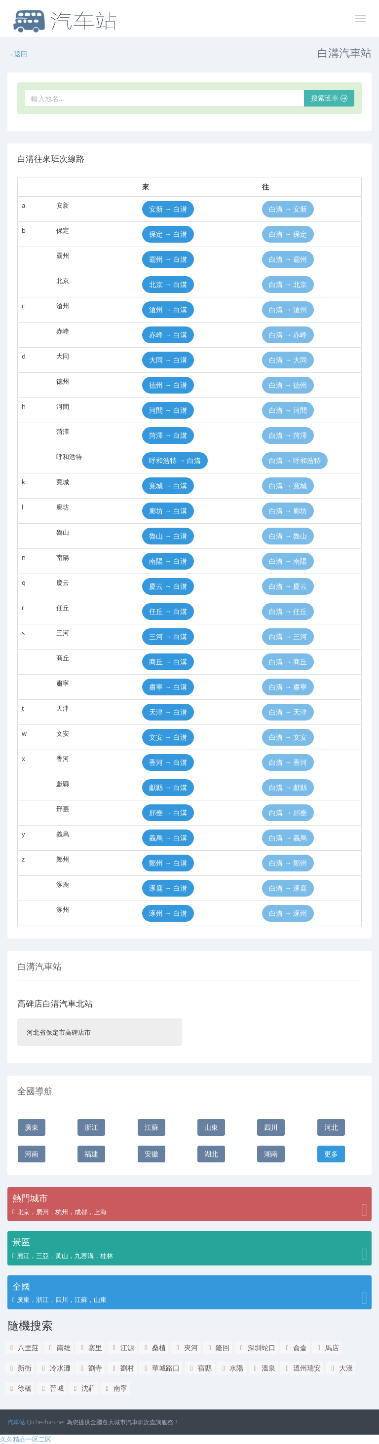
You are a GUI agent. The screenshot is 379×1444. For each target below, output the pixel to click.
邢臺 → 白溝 (168, 812)
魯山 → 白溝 (168, 536)
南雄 (58, 1347)
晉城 (51, 1388)
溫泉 (263, 1367)
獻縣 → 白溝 (168, 787)
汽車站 (16, 1422)
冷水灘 (55, 1367)
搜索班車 (329, 98)
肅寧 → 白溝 (168, 686)
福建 (91, 1153)
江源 (122, 1347)
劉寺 (90, 1367)
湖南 (271, 1153)
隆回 (217, 1347)
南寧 (115, 1388)
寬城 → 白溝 (168, 485)
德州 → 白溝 (168, 385)
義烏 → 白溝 (168, 837)
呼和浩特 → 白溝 (175, 460)
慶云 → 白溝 (168, 586)
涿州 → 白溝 (168, 913)
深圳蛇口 (256, 1347)
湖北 (211, 1153)
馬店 (327, 1347)
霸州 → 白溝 (168, 259)
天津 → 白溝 (168, 712)
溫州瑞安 (302, 1367)
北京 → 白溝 (168, 284)
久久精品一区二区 (25, 1439)
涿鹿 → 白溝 (168, 888)
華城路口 (161, 1367)
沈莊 (83, 1388)
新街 (19, 1367)
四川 (271, 1127)
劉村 (122, 1367)
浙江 (91, 1127)
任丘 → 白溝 (168, 611)
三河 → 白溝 (168, 636)
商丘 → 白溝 (168, 661)
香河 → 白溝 (168, 762)
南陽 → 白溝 (168, 561)
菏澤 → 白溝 (168, 435)
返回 (18, 53)
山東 (211, 1127)
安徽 (151, 1153)
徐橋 (19, 1388)
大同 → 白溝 (168, 359)
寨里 (90, 1347)
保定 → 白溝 (168, 234)
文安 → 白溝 (168, 737)
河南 (31, 1153)
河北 (331, 1127)
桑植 (154, 1347)
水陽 (231, 1367)
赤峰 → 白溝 (168, 334)
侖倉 (295, 1347)
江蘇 (151, 1127)
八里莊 (22, 1347)
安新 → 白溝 (168, 209)
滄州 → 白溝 (168, 309)
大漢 (341, 1367)
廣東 (31, 1127)
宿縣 (200, 1367)
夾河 (186, 1347)
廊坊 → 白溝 (168, 510)
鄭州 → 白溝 (168, 862)
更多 (331, 1153)
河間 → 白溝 (168, 410)
